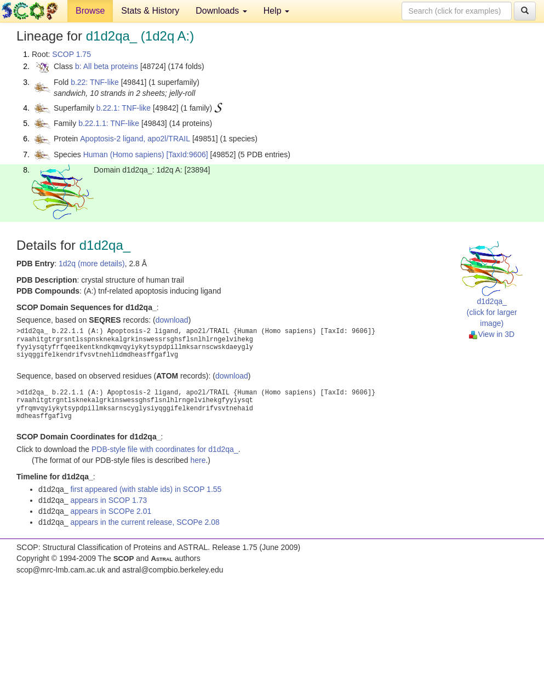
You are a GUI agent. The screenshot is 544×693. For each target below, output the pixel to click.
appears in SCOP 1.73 (108, 500)
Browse (90, 10)
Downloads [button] (221, 10)
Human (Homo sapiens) (123, 154)
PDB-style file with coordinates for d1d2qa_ (164, 449)
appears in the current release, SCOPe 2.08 (144, 522)
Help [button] (276, 10)
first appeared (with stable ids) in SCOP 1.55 (145, 489)
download (172, 320)
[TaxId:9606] (187, 154)
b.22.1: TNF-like (123, 108)
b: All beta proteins (106, 66)
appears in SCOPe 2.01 (110, 511)
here (197, 460)
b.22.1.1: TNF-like (108, 123)
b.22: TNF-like (95, 82)
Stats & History (150, 10)
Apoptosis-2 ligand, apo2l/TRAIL (135, 138)
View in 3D (491, 334)
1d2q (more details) (92, 263)
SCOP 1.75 (71, 54)
